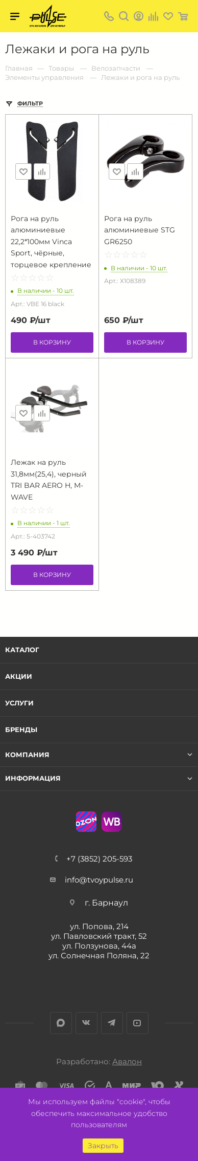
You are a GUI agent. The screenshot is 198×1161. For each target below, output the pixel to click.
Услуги (19, 703)
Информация (33, 778)
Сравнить (42, 171)
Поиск (123, 16)
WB (112, 821)
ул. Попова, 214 (99, 926)
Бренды (21, 729)
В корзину (52, 342)
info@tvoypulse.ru (99, 880)
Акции (18, 676)
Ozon (86, 821)
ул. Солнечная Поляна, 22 (99, 955)
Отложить (23, 171)
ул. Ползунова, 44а (99, 946)
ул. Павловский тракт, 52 (99, 936)
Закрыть (103, 1145)
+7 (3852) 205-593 (99, 859)
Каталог (22, 650)
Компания (27, 755)
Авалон (127, 1061)
